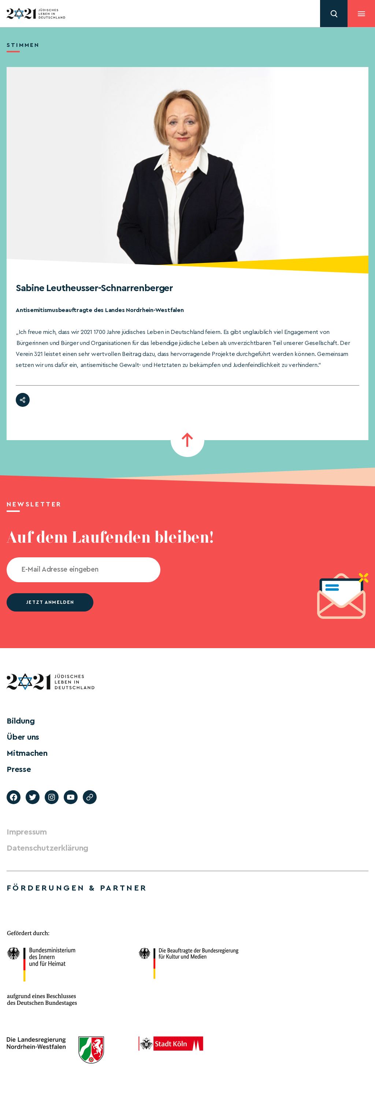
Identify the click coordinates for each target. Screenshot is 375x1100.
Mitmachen (27, 753)
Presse (19, 769)
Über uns (23, 737)
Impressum (27, 832)
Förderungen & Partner (77, 888)
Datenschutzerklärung (47, 848)
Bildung (20, 721)
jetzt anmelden (50, 602)
